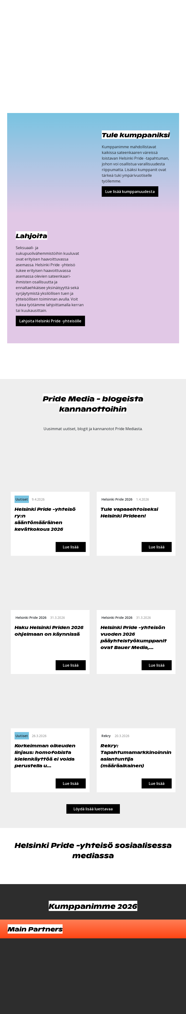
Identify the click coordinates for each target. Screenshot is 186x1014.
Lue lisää (71, 547)
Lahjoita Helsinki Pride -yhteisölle (50, 321)
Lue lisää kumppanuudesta (130, 191)
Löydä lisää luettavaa (93, 809)
